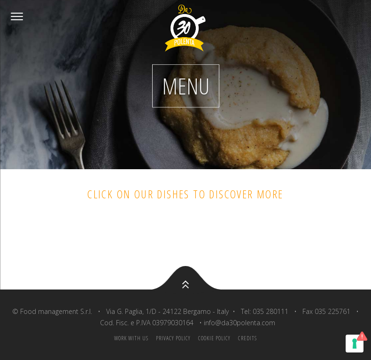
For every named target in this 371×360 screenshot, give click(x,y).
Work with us (131, 338)
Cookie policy (214, 338)
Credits (247, 338)
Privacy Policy (173, 338)
